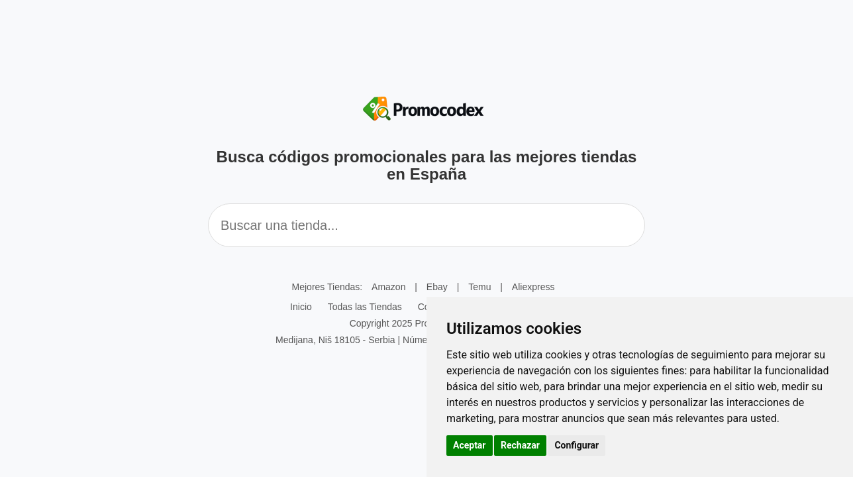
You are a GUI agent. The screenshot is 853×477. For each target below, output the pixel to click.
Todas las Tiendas (365, 306)
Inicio (301, 306)
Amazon (388, 287)
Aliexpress (533, 287)
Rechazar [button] (520, 445)
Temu (479, 287)
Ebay (437, 287)
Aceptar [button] (469, 445)
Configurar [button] (576, 445)
